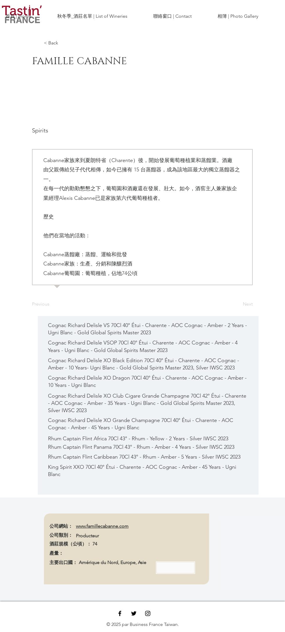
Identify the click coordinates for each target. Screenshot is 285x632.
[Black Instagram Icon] (147, 613)
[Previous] (51, 304)
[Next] (238, 304)
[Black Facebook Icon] (119, 613)
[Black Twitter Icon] (133, 613)
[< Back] (63, 43)
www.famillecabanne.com (102, 526)
